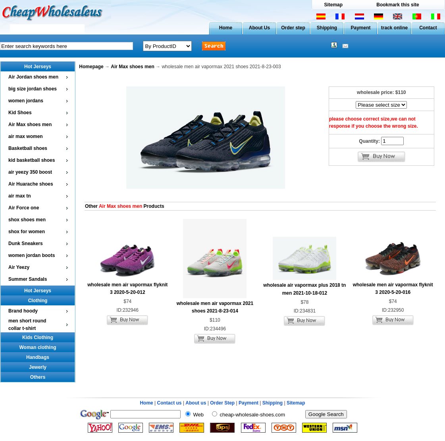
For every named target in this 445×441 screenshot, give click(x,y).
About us (195, 403)
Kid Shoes (20, 112)
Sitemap (333, 5)
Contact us (169, 403)
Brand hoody (23, 311)
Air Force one (23, 208)
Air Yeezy (18, 267)
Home (225, 28)
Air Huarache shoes (30, 184)
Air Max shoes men (30, 124)
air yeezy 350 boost (30, 172)
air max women (25, 136)
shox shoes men (27, 219)
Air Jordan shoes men (33, 77)
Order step (293, 28)
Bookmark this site (397, 5)
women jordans (25, 101)
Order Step (223, 403)
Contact (428, 28)
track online (394, 28)
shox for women (26, 231)
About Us (259, 28)
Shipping (327, 28)
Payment (360, 28)
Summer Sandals (27, 279)
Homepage (91, 66)
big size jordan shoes (32, 89)
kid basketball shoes (31, 160)
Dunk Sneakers (25, 243)
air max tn (19, 196)
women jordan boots (31, 255)
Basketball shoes (27, 148)
